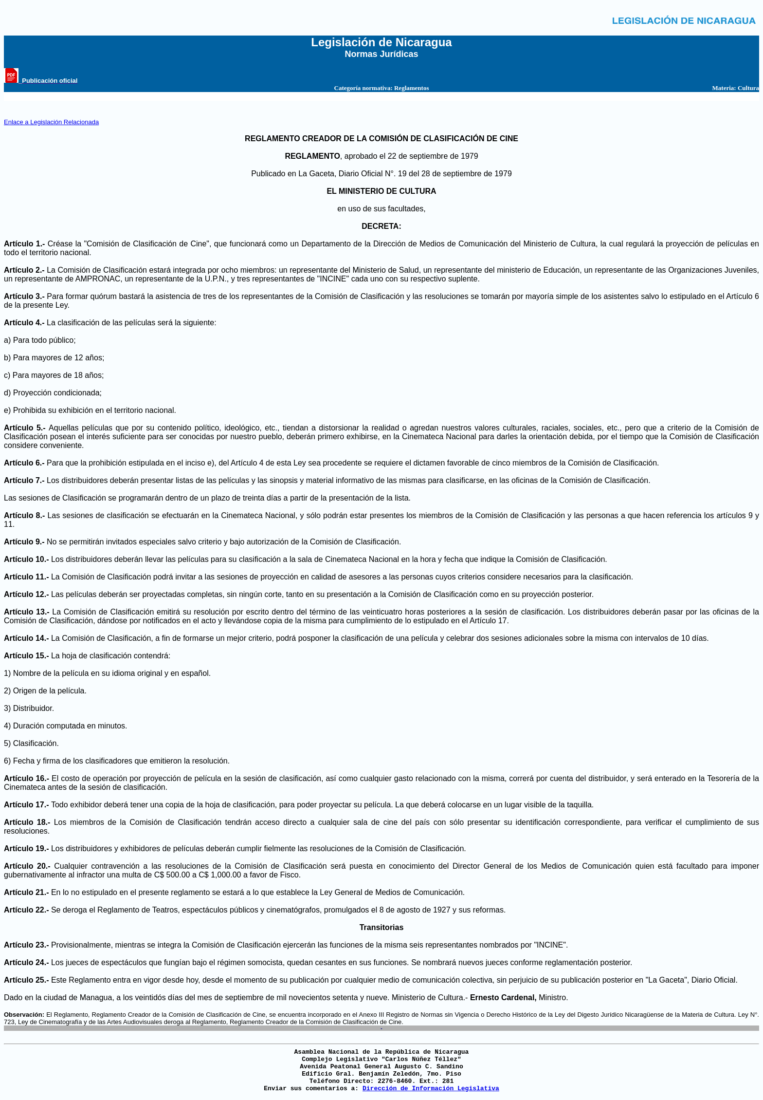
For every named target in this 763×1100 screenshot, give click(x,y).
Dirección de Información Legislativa (431, 1088)
